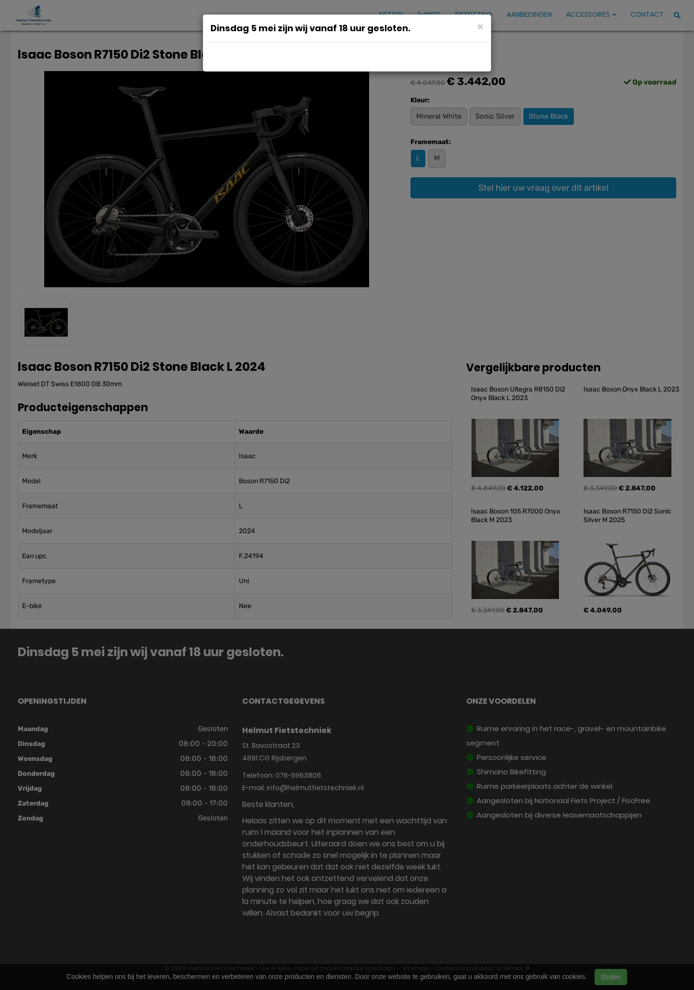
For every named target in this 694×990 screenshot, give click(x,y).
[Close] (480, 26)
